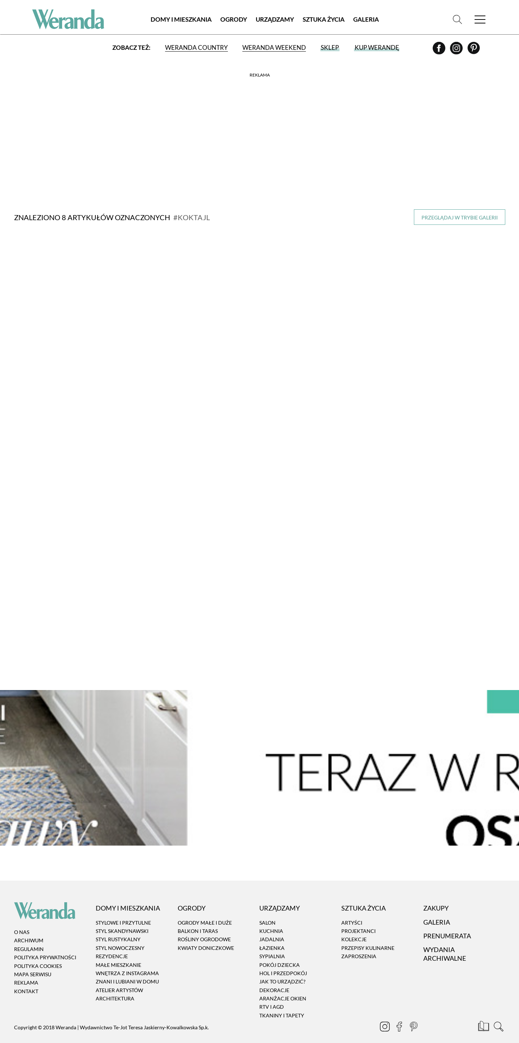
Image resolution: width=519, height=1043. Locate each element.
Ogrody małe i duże (205, 911)
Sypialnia (272, 945)
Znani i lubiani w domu (127, 971)
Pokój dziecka (279, 954)
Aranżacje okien (282, 988)
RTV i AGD (271, 996)
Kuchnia (271, 920)
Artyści (351, 911)
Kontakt (26, 980)
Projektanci (358, 920)
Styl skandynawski (122, 920)
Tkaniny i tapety (281, 1004)
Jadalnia (271, 928)
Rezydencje (112, 945)
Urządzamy (275, 19)
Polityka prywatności (45, 946)
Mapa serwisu (32, 963)
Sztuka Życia (324, 19)
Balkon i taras (198, 920)
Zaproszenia (358, 945)
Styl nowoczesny (120, 937)
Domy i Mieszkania (181, 19)
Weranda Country (196, 48)
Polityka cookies (38, 955)
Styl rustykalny (118, 928)
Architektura (115, 988)
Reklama (26, 972)
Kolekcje (354, 928)
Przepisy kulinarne (367, 937)
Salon (267, 911)
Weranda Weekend (274, 48)
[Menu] (480, 20)
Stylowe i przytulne (123, 911)
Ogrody (233, 19)
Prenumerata (447, 925)
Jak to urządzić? (282, 971)
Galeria (366, 19)
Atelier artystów (119, 979)
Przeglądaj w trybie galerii (459, 217)
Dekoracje (274, 979)
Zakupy (436, 897)
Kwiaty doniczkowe (206, 937)
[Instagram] (457, 51)
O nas (21, 921)
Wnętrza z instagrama (127, 962)
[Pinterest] (474, 51)
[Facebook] (439, 51)
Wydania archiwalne (444, 943)
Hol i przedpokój (283, 962)
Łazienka (272, 937)
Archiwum (28, 929)
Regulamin (29, 938)
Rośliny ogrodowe (204, 928)
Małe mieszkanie (118, 954)
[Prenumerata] (484, 1016)
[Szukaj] (457, 19)
